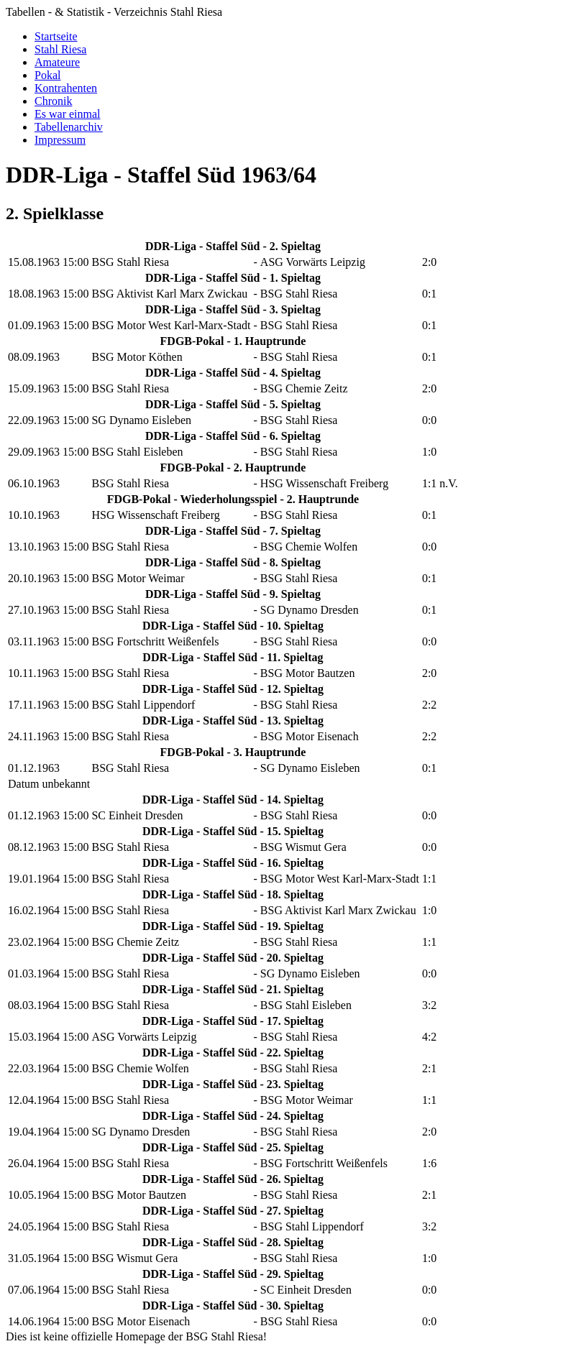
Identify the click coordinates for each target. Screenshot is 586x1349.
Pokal (47, 75)
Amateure (57, 62)
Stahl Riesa (60, 49)
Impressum (60, 140)
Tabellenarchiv (69, 127)
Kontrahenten (66, 88)
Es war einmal (68, 114)
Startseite (56, 36)
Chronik (53, 101)
